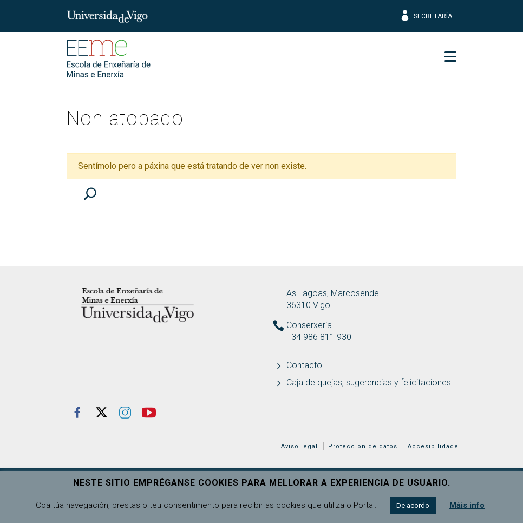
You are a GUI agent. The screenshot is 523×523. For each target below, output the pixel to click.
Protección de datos (362, 446)
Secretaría (426, 16)
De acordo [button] (412, 505)
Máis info (467, 505)
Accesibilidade (433, 446)
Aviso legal (299, 446)
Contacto (304, 365)
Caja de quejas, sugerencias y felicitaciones (368, 382)
